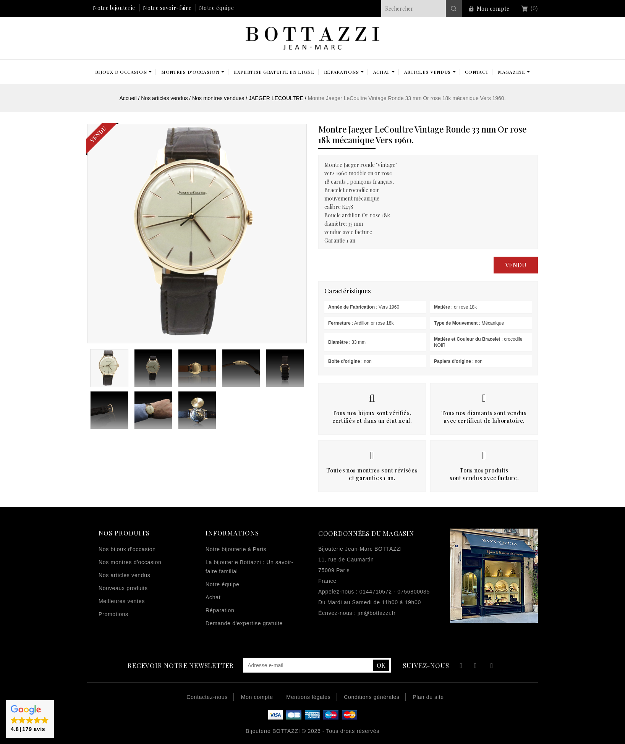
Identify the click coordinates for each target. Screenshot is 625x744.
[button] (30, 719)
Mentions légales (308, 697)
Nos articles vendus (124, 575)
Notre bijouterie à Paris (236, 549)
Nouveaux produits (123, 588)
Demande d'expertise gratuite (244, 623)
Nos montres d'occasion (130, 562)
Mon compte (493, 8)
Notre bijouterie (114, 7)
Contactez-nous (207, 697)
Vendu (515, 265)
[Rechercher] (421, 8)
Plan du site (428, 697)
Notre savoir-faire (167, 7)
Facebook (460, 666)
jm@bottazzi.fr (376, 613)
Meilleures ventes (122, 601)
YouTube (475, 666)
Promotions (113, 614)
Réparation (220, 610)
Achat (213, 597)
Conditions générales (372, 697)
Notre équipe (216, 7)
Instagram (491, 666)
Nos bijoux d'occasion (127, 549)
